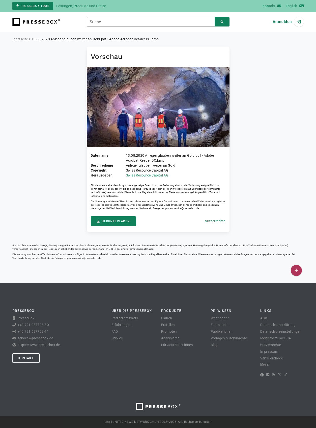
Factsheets (220, 325)
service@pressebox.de (186, 208)
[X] (280, 374)
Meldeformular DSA (275, 338)
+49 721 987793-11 (33, 331)
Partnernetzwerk (125, 318)
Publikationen (221, 331)
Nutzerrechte (215, 221)
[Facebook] (262, 374)
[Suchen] (222, 22)
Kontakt (26, 358)
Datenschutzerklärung (278, 325)
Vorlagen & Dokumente (229, 338)
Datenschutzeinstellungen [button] (281, 331)
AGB (263, 318)
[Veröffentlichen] (296, 270)
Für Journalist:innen (177, 345)
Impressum (269, 351)
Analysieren (170, 338)
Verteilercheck (271, 358)
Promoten (169, 331)
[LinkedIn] (267, 374)
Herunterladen (113, 221)
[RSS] (273, 374)
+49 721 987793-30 (33, 325)
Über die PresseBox (132, 311)
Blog (214, 345)
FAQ (115, 331)
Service (117, 338)
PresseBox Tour (32, 6)
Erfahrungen (122, 325)
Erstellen (168, 325)
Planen (166, 318)
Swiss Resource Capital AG (147, 175)
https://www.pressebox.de (39, 345)
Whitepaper (220, 318)
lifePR (265, 365)
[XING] (285, 374)
